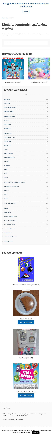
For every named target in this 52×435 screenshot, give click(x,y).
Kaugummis (7, 212)
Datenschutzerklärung (8, 419)
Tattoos (6, 177)
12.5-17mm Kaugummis (10, 216)
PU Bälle (6, 120)
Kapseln (6, 208)
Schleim (6, 190)
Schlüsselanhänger (9, 157)
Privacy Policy (19, 419)
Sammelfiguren (8, 153)
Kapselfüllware (8, 133)
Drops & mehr (8, 232)
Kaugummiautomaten (10, 107)
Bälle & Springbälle (9, 116)
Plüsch (6, 149)
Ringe (5, 173)
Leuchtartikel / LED (9, 137)
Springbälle (7, 128)
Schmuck (6, 161)
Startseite (5, 18)
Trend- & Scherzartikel (10, 203)
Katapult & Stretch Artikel (11, 186)
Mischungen (7, 145)
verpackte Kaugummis (10, 236)
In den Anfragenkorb (26, 322)
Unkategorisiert (8, 241)
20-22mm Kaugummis (10, 220)
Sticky (5, 198)
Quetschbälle (7, 124)
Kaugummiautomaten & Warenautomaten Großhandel (26, 5)
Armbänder (7, 165)
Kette (5, 169)
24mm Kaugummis (9, 224)
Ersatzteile (7, 103)
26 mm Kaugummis (9, 228)
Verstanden (35, 432)
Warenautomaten (8, 111)
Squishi (6, 194)
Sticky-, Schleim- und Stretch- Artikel (14, 182)
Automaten (7, 99)
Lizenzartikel (7, 141)
